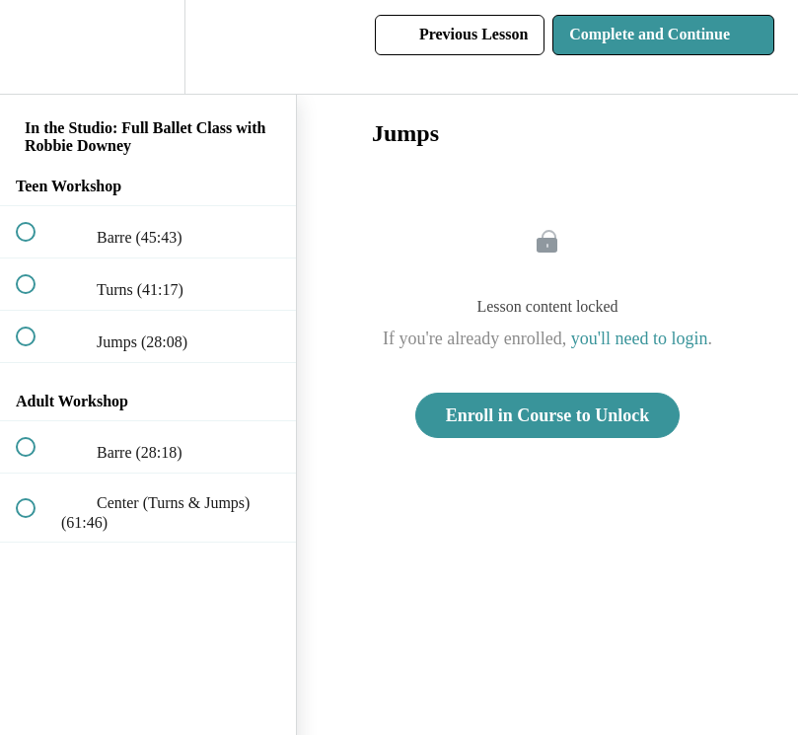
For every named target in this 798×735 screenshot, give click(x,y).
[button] (36, 47)
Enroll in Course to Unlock (548, 415)
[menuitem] (147, 47)
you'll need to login (639, 338)
